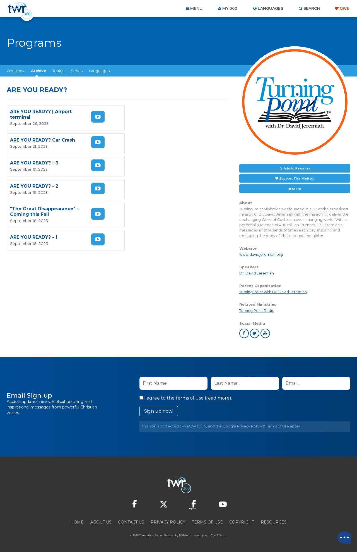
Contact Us (131, 521)
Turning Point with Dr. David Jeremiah (273, 292)
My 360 (229, 8)
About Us (101, 521)
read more (218, 397)
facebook (244, 333)
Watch (97, 117)
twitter (254, 333)
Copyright (241, 521)
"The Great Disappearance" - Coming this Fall (44, 165)
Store (296, 188)
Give (344, 8)
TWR (182, 535)
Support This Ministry (296, 178)
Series (77, 70)
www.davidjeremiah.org (261, 254)
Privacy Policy (249, 426)
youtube (265, 333)
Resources (274, 521)
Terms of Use (277, 426)
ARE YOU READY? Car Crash (155, 114)
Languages (99, 70)
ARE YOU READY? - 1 (146, 165)
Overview (16, 70)
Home (77, 521)
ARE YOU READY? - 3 (34, 140)
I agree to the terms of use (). (185, 397)
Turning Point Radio (256, 310)
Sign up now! (158, 411)
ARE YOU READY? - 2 (147, 140)
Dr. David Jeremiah (256, 273)
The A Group (219, 535)
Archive (38, 70)
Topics (58, 70)
